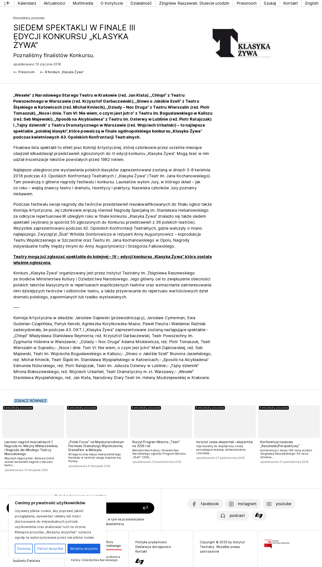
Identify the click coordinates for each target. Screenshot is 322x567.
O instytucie (111, 3)
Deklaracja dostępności (153, 547)
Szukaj (270, 3)
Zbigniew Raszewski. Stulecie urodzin (194, 3)
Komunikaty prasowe (28, 18)
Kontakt (290, 3)
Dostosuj (23, 548)
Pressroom (247, 3)
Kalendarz (27, 3)
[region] (57, 527)
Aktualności (54, 3)
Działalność (141, 3)
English (311, 3)
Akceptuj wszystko (84, 548)
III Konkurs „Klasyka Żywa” (64, 72)
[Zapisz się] (125, 508)
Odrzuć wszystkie (50, 548)
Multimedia (83, 3)
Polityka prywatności (151, 542)
